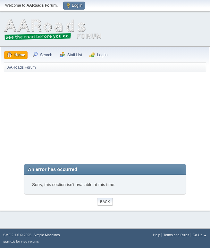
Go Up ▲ (199, 235)
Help (156, 235)
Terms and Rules (176, 235)
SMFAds (9, 241)
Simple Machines (46, 235)
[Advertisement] (105, 119)
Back (105, 202)
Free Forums (30, 241)
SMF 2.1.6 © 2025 (17, 235)
